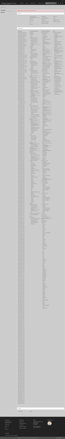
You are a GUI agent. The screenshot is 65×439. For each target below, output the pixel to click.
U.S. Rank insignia (44, 220)
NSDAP (43, 126)
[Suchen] (50, 3)
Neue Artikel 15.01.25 (21, 89)
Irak (43, 249)
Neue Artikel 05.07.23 (21, 174)
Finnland (43, 241)
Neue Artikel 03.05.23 (21, 186)
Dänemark (44, 239)
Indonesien (44, 248)
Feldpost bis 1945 (33, 50)
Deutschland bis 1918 (34, 70)
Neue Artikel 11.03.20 (21, 380)
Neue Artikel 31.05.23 (21, 181)
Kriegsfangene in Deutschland (33, 95)
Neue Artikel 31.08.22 (21, 223)
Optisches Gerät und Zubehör (47, 129)
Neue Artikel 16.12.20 (21, 330)
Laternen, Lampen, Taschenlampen (45, 119)
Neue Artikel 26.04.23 (21, 188)
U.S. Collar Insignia (44, 215)
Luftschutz (44, 122)
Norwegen (44, 277)
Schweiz (43, 289)
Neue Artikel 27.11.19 (21, 395)
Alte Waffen (31, 32)
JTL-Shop (60, 437)
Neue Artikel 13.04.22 (21, 250)
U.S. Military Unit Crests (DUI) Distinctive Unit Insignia (45, 218)
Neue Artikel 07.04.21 (21, 310)
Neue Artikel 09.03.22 (21, 256)
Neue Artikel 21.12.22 (21, 210)
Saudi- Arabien (44, 286)
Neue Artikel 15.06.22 (21, 238)
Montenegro (44, 273)
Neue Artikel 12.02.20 (21, 384)
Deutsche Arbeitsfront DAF (46, 80)
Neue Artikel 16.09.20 (21, 347)
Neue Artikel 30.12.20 (21, 327)
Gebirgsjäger (44, 154)
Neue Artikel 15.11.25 (21, 52)
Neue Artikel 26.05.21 (21, 301)
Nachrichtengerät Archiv (34, 101)
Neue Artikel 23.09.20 (21, 346)
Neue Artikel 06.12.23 (21, 151)
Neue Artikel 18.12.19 (21, 391)
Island (43, 253)
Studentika (32, 201)
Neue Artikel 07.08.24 (21, 110)
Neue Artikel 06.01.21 (21, 326)
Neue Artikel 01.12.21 (21, 269)
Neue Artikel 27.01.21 (21, 322)
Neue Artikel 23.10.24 (21, 95)
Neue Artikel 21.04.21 (21, 308)
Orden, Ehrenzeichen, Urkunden (45, 131)
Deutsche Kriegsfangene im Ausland (35, 92)
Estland (43, 240)
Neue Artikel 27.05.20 (21, 367)
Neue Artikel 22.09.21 (21, 283)
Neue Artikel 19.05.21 (21, 302)
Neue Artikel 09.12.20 (21, 331)
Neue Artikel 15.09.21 (21, 284)
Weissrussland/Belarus (45, 305)
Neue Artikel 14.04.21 (21, 309)
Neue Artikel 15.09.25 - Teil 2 (22, 61)
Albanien (43, 224)
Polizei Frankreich (33, 138)
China (43, 237)
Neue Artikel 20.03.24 (21, 136)
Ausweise (43, 74)
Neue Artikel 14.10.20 (21, 342)
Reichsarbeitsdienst (45, 134)
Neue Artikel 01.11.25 (21, 53)
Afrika (43, 223)
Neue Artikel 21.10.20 (21, 341)
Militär (32, 58)
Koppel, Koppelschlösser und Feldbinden (46, 53)
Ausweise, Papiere (45, 36)
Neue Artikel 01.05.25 (21, 79)
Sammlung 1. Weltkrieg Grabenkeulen (33, 148)
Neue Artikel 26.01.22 (21, 264)
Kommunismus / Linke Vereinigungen (45, 109)
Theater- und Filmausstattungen (34, 213)
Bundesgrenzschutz (45, 164)
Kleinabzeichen (44, 172)
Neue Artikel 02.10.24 (21, 98)
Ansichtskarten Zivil (34, 165)
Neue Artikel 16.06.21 (21, 297)
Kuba (43, 264)
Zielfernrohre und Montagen (35, 218)
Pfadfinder (32, 182)
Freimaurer (32, 175)
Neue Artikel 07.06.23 (21, 180)
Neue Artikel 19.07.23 (21, 172)
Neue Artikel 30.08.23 (21, 164)
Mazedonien (44, 270)
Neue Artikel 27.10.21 (21, 276)
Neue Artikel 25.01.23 (21, 205)
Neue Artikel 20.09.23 (21, 160)
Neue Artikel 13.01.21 (21, 325)
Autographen (32, 33)
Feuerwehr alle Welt (34, 55)
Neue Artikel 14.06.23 (21, 178)
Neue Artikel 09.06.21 (21, 298)
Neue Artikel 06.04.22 (21, 251)
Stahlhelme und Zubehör (33, 204)
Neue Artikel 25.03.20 (21, 379)
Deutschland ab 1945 (34, 41)
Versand (16, 435)
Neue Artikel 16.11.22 (21, 217)
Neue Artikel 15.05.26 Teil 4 (22, 36)
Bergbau (32, 166)
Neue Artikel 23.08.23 (21, 165)
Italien (43, 256)
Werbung (32, 193)
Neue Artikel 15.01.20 (21, 388)
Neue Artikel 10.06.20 (21, 364)
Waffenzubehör (32, 217)
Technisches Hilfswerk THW (35, 158)
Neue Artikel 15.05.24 (21, 126)
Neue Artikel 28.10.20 (21, 339)
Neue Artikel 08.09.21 (21, 285)
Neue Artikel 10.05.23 (21, 185)
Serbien (43, 290)
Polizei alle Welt (33, 135)
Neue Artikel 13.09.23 (21, 161)
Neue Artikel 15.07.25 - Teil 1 (22, 69)
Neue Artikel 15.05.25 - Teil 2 (22, 78)
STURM (31, 411)
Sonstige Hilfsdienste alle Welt (34, 155)
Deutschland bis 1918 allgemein (34, 121)
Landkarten (44, 55)
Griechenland (44, 244)
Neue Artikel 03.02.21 (21, 321)
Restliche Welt (43, 222)
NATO (30, 104)
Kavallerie (43, 47)
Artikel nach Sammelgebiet (57, 32)
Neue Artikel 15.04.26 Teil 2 (22, 40)
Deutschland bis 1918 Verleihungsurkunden (34, 124)
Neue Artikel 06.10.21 (21, 280)
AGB (30, 22)
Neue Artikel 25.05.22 (21, 242)
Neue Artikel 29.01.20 (21, 387)
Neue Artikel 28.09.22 (21, 218)
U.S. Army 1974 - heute (57, 86)
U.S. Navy (42, 219)
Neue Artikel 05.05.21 (21, 305)
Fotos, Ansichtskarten (34, 53)
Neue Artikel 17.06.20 (21, 363)
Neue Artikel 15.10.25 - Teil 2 (22, 56)
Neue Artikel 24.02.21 (21, 318)
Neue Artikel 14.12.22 (21, 211)
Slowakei (43, 293)
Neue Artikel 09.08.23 (21, 168)
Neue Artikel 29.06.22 (21, 235)
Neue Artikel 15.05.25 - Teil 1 (22, 77)
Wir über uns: (7, 424)
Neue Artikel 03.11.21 (21, 275)
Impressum (6, 429)
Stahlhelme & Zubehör (57, 71)
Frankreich (44, 243)
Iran (43, 251)
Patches (43, 192)
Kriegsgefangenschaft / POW (34, 90)
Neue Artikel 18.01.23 (21, 206)
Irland (43, 252)
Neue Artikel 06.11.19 (21, 399)
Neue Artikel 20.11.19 (21, 396)
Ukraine (43, 302)
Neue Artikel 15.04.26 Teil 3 (22, 41)
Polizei (31, 134)
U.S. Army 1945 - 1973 (44, 193)
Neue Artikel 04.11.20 (21, 338)
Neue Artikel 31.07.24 (21, 111)
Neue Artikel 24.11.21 (21, 271)
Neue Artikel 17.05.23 (21, 184)
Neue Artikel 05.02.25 (21, 87)
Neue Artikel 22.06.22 (21, 236)
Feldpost (31, 47)
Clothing (43, 184)
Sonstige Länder (44, 307)
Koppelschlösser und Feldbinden (35, 81)
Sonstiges (43, 136)
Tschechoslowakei (45, 299)
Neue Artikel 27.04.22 (21, 247)
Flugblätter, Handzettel (33, 57)
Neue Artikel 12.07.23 (21, 173)
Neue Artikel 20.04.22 (21, 248)
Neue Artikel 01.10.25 (21, 58)
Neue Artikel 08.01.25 (21, 90)
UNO (30, 215)
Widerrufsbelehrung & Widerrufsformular (33, 17)
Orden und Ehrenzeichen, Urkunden (34, 119)
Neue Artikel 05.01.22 (21, 268)
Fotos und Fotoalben (45, 91)
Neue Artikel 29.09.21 (21, 281)
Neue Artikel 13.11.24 (21, 94)
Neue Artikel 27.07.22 (21, 230)
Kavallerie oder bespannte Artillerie (34, 76)
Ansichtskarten (33, 164)
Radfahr (32, 184)
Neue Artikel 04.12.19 (21, 393)
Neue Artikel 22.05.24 (21, 124)
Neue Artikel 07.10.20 (21, 343)
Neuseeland (44, 274)
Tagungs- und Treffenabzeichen (45, 145)
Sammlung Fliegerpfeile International (33, 150)
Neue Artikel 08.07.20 (21, 359)
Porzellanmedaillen (34, 183)
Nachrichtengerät (32, 96)
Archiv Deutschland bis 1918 (35, 114)
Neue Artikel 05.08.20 (21, 355)
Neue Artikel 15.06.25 (21, 74)
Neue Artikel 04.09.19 (21, 403)
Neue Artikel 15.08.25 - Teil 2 (22, 66)
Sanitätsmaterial (44, 135)
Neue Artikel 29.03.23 (21, 193)
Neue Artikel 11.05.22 (21, 244)
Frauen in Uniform (32, 61)
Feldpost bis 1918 (33, 49)
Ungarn (43, 303)
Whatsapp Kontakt (33, 3)
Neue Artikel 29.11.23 (21, 152)
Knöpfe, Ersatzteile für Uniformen (45, 50)
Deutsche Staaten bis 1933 (35, 125)
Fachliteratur (32, 46)
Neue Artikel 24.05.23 (21, 182)
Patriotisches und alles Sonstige (45, 62)
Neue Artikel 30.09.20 (21, 345)
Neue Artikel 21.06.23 (21, 177)
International (33, 223)
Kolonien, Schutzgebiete (46, 51)
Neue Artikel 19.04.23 (21, 189)
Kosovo (43, 261)
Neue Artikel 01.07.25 (21, 73)
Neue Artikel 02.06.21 (21, 300)
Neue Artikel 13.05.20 (21, 370)
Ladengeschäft (43, 16)
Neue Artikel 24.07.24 (21, 112)
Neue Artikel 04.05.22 (21, 246)
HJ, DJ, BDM (44, 99)
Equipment (44, 185)
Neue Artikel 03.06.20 (21, 366)
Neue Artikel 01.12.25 (21, 50)
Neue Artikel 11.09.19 (21, 401)
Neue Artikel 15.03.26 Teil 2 (22, 45)
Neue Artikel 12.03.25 (21, 83)
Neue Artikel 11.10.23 (21, 156)
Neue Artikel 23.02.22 (21, 259)
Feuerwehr (31, 51)
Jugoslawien (44, 260)
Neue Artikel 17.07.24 (21, 114)
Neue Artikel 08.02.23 (21, 202)
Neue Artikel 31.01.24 (21, 145)
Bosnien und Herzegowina (46, 232)
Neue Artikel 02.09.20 (21, 350)
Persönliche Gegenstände (46, 132)
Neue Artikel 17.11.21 (21, 272)
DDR (43, 167)
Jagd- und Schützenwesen (35, 196)
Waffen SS (44, 159)
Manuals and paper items (46, 188)
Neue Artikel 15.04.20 (21, 375)
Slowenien (44, 294)
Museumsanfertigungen (34, 214)
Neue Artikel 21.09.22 (21, 219)
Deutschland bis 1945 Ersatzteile (34, 43)
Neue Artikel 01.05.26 (21, 37)
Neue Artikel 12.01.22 (21, 267)
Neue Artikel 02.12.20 (21, 333)
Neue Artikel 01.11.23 (21, 155)
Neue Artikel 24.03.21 (21, 313)
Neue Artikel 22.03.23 (21, 194)
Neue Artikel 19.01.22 (21, 265)
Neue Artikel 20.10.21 (21, 277)
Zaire (43, 306)
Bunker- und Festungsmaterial (45, 79)
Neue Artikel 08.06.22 (21, 239)
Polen (43, 281)
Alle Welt (32, 45)
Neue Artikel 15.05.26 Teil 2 (22, 33)
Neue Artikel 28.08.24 (21, 106)
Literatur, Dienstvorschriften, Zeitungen (46, 121)
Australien (44, 228)
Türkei (43, 301)
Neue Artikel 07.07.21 (21, 293)
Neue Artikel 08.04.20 (21, 376)
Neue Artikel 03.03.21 (21, 317)
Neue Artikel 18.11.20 (21, 335)
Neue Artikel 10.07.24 (21, 115)
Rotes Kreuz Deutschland (34, 145)
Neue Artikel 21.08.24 (21, 107)
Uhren (32, 190)
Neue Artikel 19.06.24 (21, 119)
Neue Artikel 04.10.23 (21, 157)
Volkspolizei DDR (33, 139)
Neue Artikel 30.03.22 (21, 252)
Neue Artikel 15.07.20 (21, 358)
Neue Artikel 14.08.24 (21, 108)
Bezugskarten (33, 168)
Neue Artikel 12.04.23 (21, 190)
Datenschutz (31, 20)
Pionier (43, 156)
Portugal (43, 282)
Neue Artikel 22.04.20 (21, 374)
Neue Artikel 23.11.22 (21, 215)
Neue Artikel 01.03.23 (21, 198)
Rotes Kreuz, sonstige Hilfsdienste (33, 143)
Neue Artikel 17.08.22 (21, 226)
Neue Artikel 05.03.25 (21, 85)
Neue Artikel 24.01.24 (21, 147)
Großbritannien (44, 245)
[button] (58, 3)
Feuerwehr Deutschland (34, 54)
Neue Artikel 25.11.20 (21, 334)
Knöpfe (32, 178)
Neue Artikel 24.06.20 (21, 362)
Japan (43, 257)
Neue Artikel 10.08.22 (21, 227)
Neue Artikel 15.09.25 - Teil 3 (22, 62)
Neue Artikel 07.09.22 (21, 222)
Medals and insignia (45, 189)
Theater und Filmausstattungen (57, 73)
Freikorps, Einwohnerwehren (46, 92)
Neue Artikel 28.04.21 (21, 306)
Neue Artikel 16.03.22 (21, 255)
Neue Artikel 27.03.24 (21, 135)
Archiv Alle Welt (33, 117)
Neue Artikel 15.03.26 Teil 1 (22, 44)
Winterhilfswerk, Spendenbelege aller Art (46, 150)
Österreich (44, 278)
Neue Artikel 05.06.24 (21, 122)
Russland (43, 285)
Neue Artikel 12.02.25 (21, 86)
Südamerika (44, 297)
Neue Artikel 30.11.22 (21, 214)
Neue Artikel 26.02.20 (21, 383)
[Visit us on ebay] (8, 433)
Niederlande (44, 276)
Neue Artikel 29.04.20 (21, 372)
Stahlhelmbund (44, 139)
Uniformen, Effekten (45, 146)
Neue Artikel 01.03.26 (21, 46)
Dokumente (44, 84)
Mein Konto (21, 3)
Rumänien (44, 284)
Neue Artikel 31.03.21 (21, 312)
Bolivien (43, 231)
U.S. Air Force (43, 214)
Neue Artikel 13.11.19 (21, 397)
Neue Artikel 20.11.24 (22, 102)
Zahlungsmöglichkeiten (22, 423)
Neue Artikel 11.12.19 (21, 392)
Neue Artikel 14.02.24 (21, 143)
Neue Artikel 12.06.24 (21, 120)
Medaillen (32, 131)
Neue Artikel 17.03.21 (21, 314)
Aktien (32, 161)
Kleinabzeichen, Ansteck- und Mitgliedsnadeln (46, 107)
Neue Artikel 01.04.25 (21, 82)
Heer (43, 97)
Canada (43, 235)
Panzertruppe (44, 155)
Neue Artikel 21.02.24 (21, 141)
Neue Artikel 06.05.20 (21, 371)
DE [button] (62, 0)
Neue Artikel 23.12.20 (21, 329)
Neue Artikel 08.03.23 (21, 197)
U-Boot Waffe (44, 158)
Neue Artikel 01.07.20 (21, 360)
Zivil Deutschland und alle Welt (35, 107)
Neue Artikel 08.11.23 (21, 153)
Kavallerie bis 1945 (33, 79)
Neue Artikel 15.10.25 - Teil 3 (22, 57)
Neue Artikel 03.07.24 (21, 116)
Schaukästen (32, 151)
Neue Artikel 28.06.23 (21, 176)
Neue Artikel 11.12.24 (21, 93)
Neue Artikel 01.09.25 (21, 64)
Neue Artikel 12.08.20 (21, 354)
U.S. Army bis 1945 (44, 181)
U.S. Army (32, 66)
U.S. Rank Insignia (57, 94)
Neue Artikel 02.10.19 (21, 400)
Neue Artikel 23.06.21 (21, 296)
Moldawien (44, 272)
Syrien (43, 298)
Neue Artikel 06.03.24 (21, 139)
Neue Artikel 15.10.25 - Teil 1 (22, 54)
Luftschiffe (32, 197)
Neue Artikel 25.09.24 (21, 99)
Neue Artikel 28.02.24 (21, 140)
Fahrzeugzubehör (45, 87)
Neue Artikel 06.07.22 (21, 234)
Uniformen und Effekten (46, 66)
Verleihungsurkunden (45, 67)
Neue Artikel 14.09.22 (21, 221)
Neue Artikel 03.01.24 (21, 148)
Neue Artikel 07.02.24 (21, 144)
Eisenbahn (32, 171)
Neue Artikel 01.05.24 (21, 128)
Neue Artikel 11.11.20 (21, 337)
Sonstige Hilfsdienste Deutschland (34, 157)
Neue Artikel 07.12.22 (21, 213)
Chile (43, 236)
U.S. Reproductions (45, 182)
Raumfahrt (32, 200)
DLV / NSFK (44, 83)
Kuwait (43, 265)
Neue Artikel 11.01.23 (21, 207)
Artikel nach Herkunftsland (57, 77)
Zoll (31, 140)
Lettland (43, 266)
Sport (31, 188)
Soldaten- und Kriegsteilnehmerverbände (35, 127)
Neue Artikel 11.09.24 (21, 103)
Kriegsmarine (44, 115)
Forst (31, 174)
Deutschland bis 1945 (34, 40)
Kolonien (32, 179)
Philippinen (44, 280)
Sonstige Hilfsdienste (57, 67)
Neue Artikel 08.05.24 (21, 127)
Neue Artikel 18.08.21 (21, 289)
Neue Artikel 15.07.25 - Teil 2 (22, 70)
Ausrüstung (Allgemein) (46, 73)
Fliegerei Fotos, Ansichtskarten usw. (45, 42)
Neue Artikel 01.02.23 (21, 203)
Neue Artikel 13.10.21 (21, 279)
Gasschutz (44, 96)
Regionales (32, 186)
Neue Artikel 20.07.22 (21, 231)
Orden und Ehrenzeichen (46, 60)
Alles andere (33, 162)
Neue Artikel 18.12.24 (21, 91)
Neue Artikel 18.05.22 (21, 243)
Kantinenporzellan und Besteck (45, 101)
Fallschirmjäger (44, 152)
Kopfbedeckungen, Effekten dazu (46, 111)
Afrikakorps (44, 151)
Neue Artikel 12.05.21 (21, 304)
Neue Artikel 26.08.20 (21, 351)
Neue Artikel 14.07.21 (21, 292)
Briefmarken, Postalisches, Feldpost (35, 170)
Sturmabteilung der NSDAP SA (46, 142)
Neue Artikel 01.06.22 (21, 240)
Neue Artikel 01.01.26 (21, 49)
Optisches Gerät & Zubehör (34, 105)
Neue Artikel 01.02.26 (21, 48)
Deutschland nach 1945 (34, 222)
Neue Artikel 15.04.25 (21, 81)
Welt (31, 74)
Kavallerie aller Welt (34, 80)
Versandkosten (43, 19)
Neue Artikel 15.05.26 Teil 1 (22, 32)
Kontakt (27, 3)
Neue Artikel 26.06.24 (21, 118)
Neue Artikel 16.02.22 (21, 260)
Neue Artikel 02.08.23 (21, 169)
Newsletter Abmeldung (22, 428)
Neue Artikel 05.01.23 (21, 209)
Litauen (43, 268)
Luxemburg (44, 269)
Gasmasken (44, 46)
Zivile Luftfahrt (33, 195)
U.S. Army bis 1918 (44, 180)
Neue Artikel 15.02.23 (21, 201)
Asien (43, 227)
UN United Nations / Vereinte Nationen (35, 192)
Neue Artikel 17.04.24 (21, 131)
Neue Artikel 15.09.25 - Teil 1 (22, 60)
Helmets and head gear (46, 186)
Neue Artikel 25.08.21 (21, 288)
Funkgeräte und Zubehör (33, 62)
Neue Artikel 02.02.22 (21, 263)
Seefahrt (32, 187)
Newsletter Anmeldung (41, 3)
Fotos (43, 45)
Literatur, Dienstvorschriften (46, 56)
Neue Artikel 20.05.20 (21, 368)
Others (43, 190)
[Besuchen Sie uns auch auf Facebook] (6, 433)
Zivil (31, 36)
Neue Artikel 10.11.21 (21, 273)
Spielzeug (43, 138)
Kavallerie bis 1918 (33, 77)
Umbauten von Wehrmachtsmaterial (45, 178)
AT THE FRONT (20, 411)
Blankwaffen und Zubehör (34, 37)
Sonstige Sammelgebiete (33, 160)
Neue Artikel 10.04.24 (21, 132)
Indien (43, 247)
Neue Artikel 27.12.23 (21, 149)
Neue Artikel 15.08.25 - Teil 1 (22, 65)
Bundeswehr (44, 166)
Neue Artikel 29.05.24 (21, 123)
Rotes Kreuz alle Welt (34, 144)
